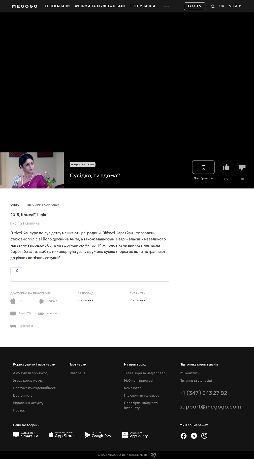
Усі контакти (189, 373)
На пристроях (135, 364)
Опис (14, 205)
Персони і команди (43, 205)
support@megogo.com (210, 407)
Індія (41, 214)
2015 (14, 214)
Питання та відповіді (196, 380)
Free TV (195, 6)
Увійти (235, 6)
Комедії (28, 214)
